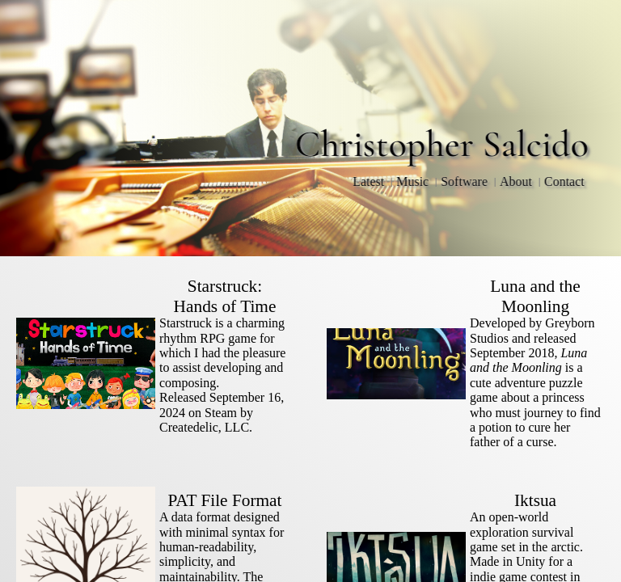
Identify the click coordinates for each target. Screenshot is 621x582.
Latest (368, 181)
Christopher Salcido (442, 144)
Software (464, 181)
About (516, 181)
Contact (564, 181)
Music (412, 181)
